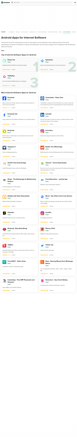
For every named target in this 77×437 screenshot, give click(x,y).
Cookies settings (44, 398)
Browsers (18, 31)
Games (60, 31)
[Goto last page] (73, 295)
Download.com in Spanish (27, 393)
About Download (25, 385)
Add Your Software (25, 388)
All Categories (12, 31)
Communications (24, 31)
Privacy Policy (43, 385)
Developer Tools (33, 31)
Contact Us (23, 391)
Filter (3, 50)
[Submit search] (12, 2)
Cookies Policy (43, 391)
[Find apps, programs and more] (42, 2)
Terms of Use (43, 388)
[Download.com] (5, 2)
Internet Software (67, 32)
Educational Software (42, 31)
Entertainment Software (53, 31)
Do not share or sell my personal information (45, 394)
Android (4, 32)
